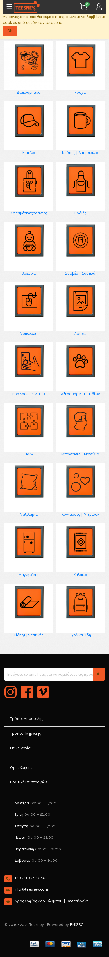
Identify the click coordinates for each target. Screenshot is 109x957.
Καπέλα (28, 152)
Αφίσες (80, 333)
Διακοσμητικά (28, 92)
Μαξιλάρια (29, 514)
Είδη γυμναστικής (28, 635)
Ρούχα (80, 92)
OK (9, 30)
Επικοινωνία (20, 748)
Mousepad (28, 333)
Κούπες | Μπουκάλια (80, 152)
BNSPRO (77, 924)
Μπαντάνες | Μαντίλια (80, 454)
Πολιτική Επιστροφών (28, 782)
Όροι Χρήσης (21, 767)
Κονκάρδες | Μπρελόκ (80, 514)
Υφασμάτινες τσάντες (29, 213)
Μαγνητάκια (29, 574)
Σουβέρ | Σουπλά (80, 273)
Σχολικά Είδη (80, 635)
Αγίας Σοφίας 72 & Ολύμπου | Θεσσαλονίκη (52, 900)
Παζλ (29, 454)
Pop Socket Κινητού (28, 393)
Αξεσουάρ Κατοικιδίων (80, 393)
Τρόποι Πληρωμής (25, 733)
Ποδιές (80, 213)
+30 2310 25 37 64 (29, 877)
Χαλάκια (80, 574)
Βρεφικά (29, 273)
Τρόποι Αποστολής (26, 718)
